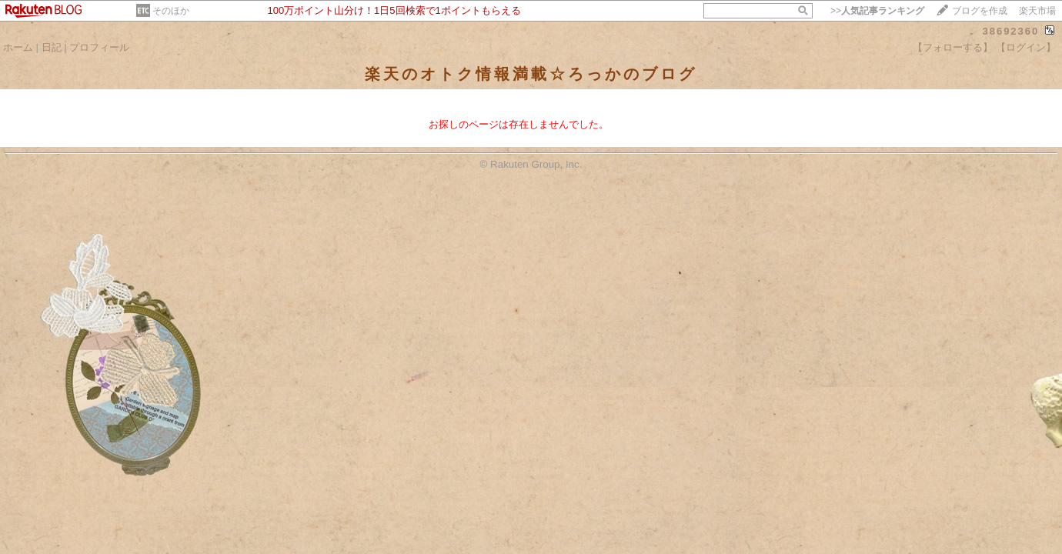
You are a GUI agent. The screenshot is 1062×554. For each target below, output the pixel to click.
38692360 (1010, 31)
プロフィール (99, 47)
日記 (52, 47)
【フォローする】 (953, 47)
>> (877, 10)
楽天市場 (1037, 10)
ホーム (18, 47)
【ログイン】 (1026, 47)
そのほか (170, 10)
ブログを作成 (979, 10)
